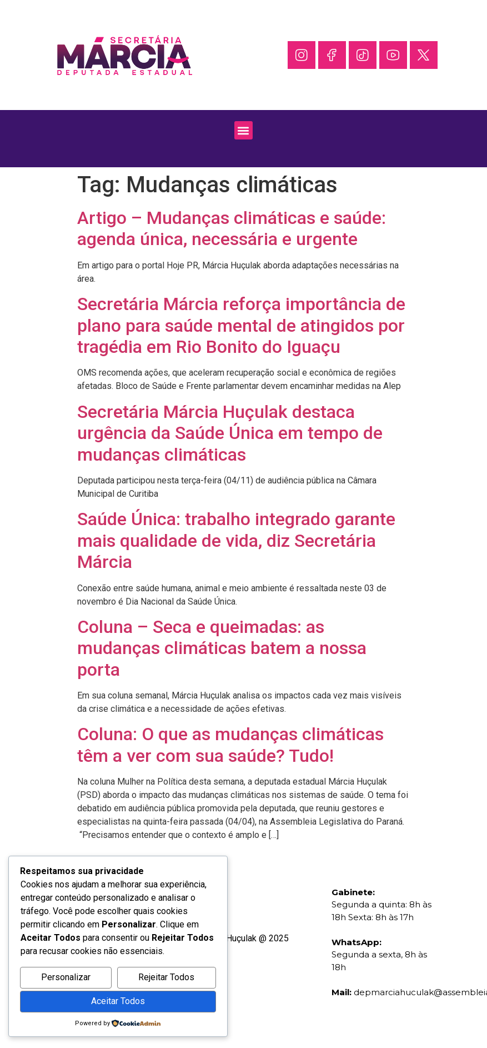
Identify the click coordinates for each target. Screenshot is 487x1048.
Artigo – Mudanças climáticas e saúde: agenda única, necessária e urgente (231, 228)
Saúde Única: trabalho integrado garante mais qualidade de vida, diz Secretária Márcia (236, 540)
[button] (243, 130)
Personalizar (66, 977)
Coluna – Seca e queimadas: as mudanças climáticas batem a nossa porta (221, 648)
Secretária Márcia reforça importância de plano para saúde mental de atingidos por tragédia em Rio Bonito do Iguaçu (241, 325)
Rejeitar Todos (166, 977)
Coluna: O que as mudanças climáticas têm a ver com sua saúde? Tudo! (230, 744)
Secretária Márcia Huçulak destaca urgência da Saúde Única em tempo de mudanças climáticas (230, 433)
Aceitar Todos (118, 1001)
